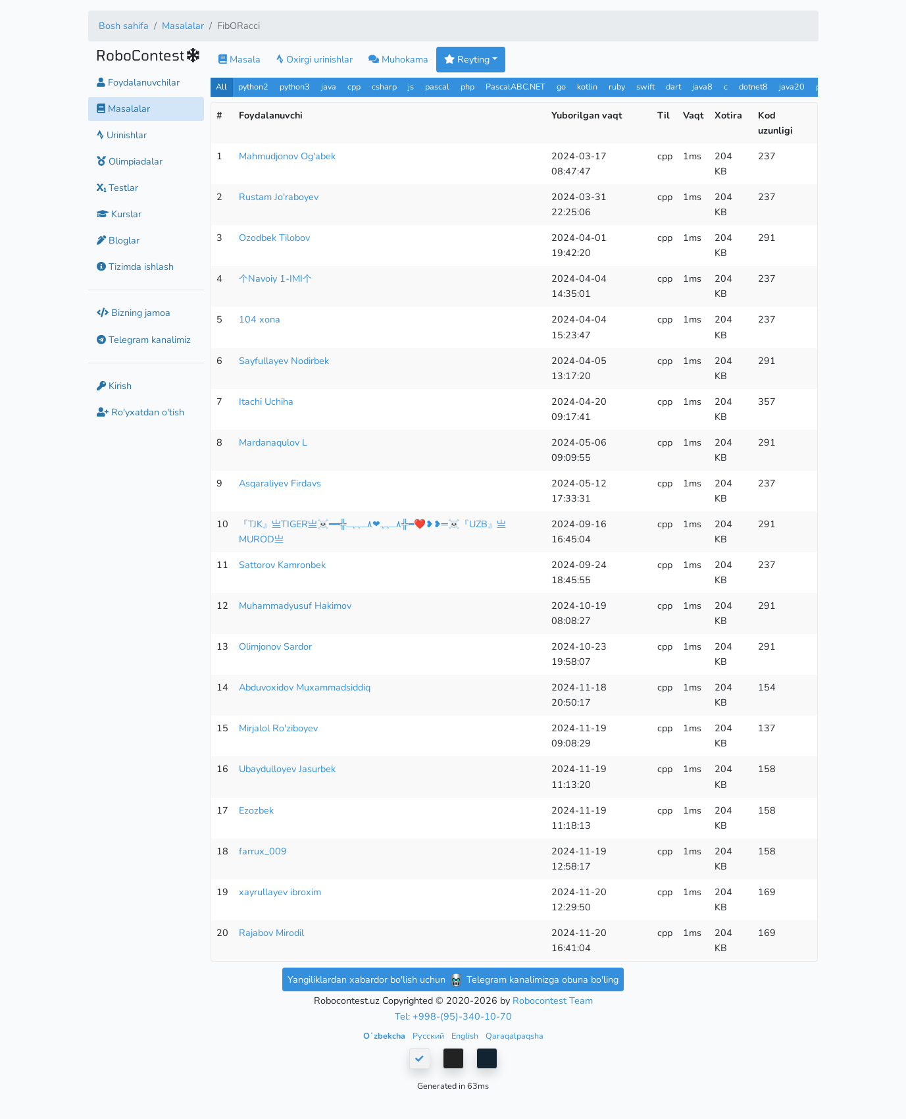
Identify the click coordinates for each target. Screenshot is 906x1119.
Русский (429, 1035)
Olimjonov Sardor (275, 646)
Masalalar (183, 25)
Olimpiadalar (130, 161)
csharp (384, 86)
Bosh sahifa (124, 25)
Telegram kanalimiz (144, 339)
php (467, 86)
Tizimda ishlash (135, 266)
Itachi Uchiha (266, 401)
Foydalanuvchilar (138, 82)
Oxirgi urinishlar (314, 59)
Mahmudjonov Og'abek (287, 156)
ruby (617, 86)
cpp (354, 86)
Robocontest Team (553, 1000)
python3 (295, 86)
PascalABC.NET (515, 86)
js (412, 86)
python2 (253, 86)
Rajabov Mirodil (271, 932)
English (465, 1035)
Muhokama (398, 59)
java (328, 86)
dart (673, 86)
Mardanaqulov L (273, 442)
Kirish (114, 385)
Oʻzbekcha (385, 1035)
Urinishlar (122, 135)
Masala (239, 59)
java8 (702, 86)
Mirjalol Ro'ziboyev (278, 728)
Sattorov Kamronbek (282, 564)
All (221, 86)
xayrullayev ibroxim (280, 891)
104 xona (259, 319)
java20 (792, 86)
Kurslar (119, 214)
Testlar (117, 187)
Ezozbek (256, 810)
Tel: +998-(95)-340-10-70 (453, 1016)
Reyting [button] (467, 59)
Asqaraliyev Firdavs (280, 483)
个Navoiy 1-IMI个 (275, 278)
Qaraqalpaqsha (514, 1035)
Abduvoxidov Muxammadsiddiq (304, 687)
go (561, 86)
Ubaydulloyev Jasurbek (287, 768)
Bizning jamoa (133, 312)
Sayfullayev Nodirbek (284, 360)
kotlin (587, 86)
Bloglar (118, 240)
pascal (437, 86)
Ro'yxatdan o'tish (140, 412)
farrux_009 (263, 851)
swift (645, 86)
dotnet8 (753, 86)
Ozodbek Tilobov (274, 237)
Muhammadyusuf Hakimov (295, 605)
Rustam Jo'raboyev (278, 196)
